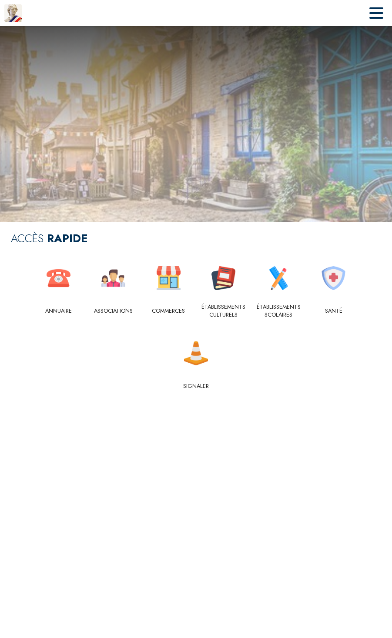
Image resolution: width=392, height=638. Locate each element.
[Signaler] (196, 386)
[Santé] (333, 311)
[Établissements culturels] (223, 311)
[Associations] (113, 311)
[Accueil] (13, 13)
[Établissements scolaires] (278, 311)
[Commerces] (168, 311)
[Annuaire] (58, 311)
